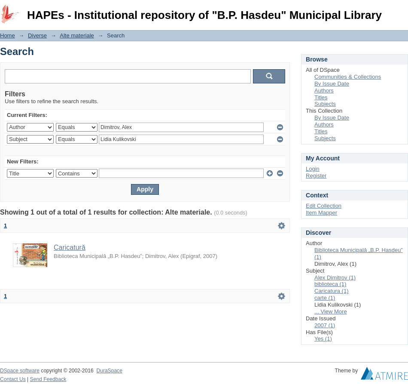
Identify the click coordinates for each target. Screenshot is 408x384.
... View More (330, 311)
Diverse (37, 35)
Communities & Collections (347, 77)
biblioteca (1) (330, 284)
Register (316, 175)
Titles (321, 97)
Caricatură (69, 247)
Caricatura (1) (331, 291)
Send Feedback (48, 379)
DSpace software (20, 371)
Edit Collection (323, 206)
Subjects (325, 104)
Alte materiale (77, 35)
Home (7, 35)
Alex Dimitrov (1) (335, 277)
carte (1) (324, 298)
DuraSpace (109, 371)
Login (401, 10)
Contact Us (13, 379)
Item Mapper (321, 212)
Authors (324, 90)
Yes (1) (323, 338)
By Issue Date (331, 83)
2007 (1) (324, 325)
